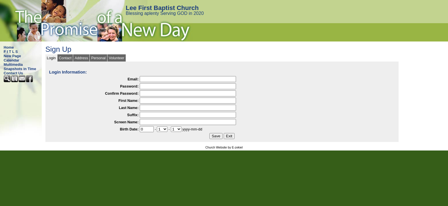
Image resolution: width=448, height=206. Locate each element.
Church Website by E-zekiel (224, 147)
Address (81, 58)
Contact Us (13, 73)
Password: (129, 86)
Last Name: (129, 108)
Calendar (11, 60)
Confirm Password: (122, 93)
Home (9, 47)
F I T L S (11, 51)
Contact (65, 58)
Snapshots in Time (20, 69)
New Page (12, 56)
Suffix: (133, 115)
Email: (133, 79)
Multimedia (13, 64)
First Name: (129, 100)
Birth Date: (129, 129)
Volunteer (116, 58)
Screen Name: (126, 122)
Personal (98, 58)
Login (51, 58)
